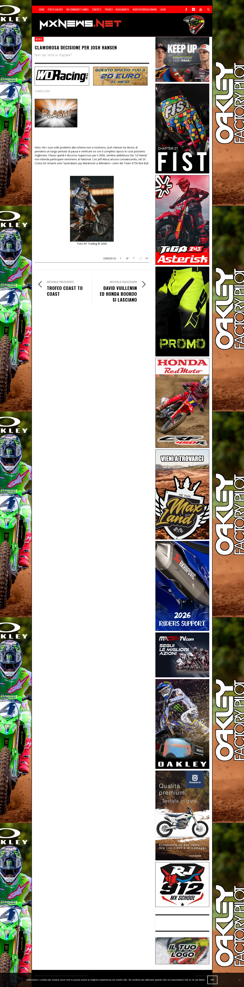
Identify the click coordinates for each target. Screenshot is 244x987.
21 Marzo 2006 (42, 91)
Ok (212, 979)
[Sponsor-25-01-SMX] (182, 59)
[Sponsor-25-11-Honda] (182, 402)
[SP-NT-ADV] (182, 950)
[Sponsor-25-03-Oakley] (182, 723)
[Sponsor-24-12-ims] (182, 311)
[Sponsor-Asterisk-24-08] (182, 220)
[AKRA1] (182, 585)
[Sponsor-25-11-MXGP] (182, 654)
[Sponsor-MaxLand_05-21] (182, 494)
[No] (239, 980)
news (39, 39)
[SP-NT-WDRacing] (62, 75)
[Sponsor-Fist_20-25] (182, 128)
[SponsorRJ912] (182, 884)
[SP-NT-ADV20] (120, 75)
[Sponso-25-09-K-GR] (182, 815)
